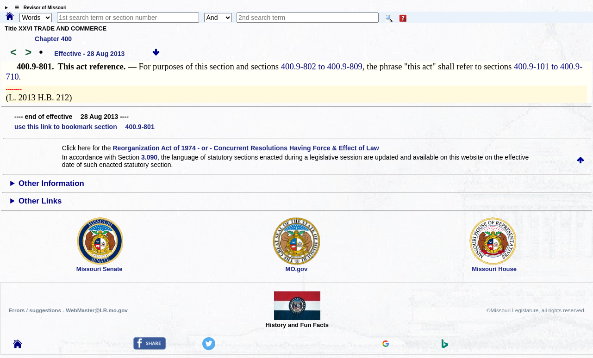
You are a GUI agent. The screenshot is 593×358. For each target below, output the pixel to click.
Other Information (51, 183)
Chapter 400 (53, 39)
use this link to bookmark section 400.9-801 (84, 126)
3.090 (149, 157)
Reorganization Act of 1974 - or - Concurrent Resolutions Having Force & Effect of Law (245, 148)
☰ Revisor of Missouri (38, 7)
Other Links (40, 201)
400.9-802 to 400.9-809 (321, 66)
